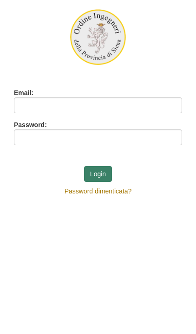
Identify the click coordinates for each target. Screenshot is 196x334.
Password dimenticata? (98, 191)
